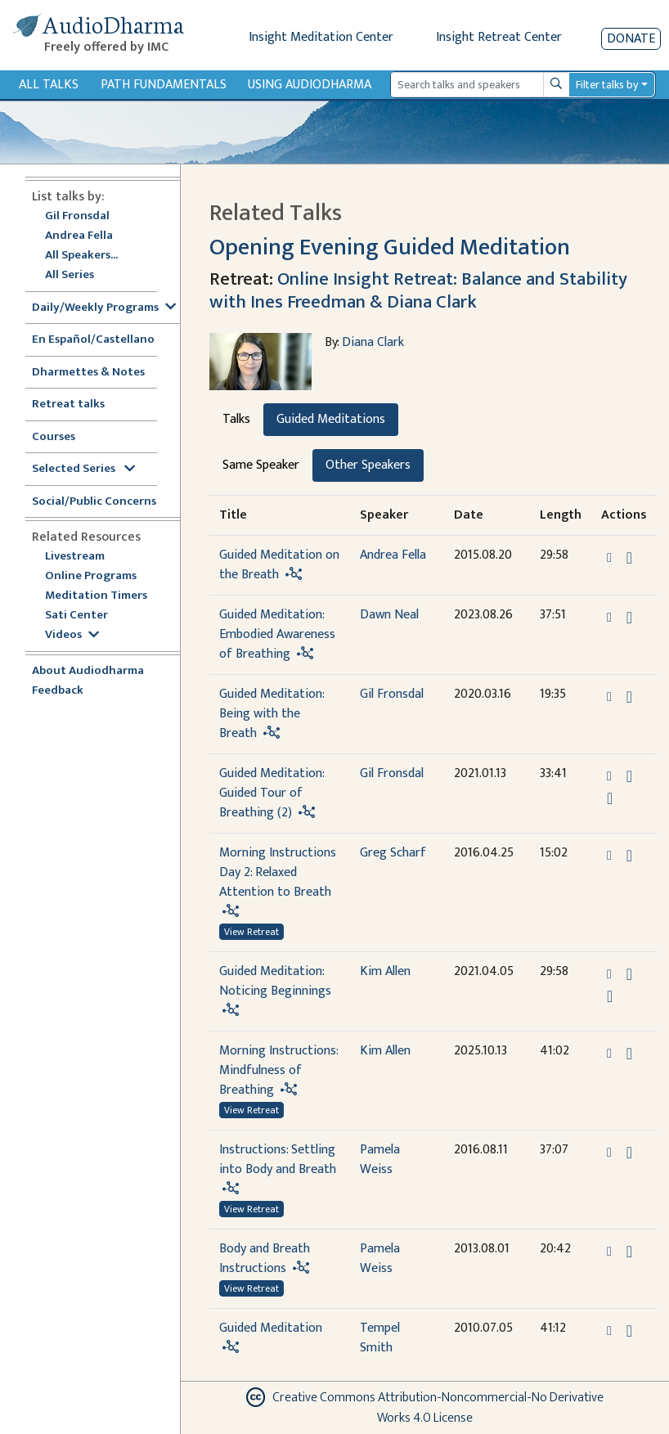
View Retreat (251, 932)
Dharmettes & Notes (88, 372)
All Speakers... (81, 255)
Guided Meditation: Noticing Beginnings (275, 981)
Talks (236, 419)
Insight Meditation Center (321, 37)
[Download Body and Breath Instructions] (629, 1251)
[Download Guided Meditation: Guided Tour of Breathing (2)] (629, 776)
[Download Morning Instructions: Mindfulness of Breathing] (629, 1053)
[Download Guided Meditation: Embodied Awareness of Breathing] (629, 617)
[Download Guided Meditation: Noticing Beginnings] (629, 974)
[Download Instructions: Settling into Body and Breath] (629, 1152)
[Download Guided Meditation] (629, 1331)
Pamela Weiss (380, 1159)
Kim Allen (385, 971)
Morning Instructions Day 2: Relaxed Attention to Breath (277, 872)
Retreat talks (68, 404)
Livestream (75, 556)
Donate (631, 39)
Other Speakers (368, 465)
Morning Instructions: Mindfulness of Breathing (278, 1070)
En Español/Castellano (93, 339)
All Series (69, 275)
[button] (611, 557)
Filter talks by (607, 84)
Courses (53, 437)
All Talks (49, 85)
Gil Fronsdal (77, 216)
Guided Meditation (270, 1328)
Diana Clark (373, 342)
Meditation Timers (96, 596)
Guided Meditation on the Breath (279, 565)
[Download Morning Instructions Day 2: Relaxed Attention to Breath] (629, 855)
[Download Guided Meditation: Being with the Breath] (629, 697)
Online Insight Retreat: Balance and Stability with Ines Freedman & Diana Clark (418, 290)
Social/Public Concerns (94, 501)
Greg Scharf (393, 853)
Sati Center (76, 615)
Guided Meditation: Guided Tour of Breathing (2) (271, 793)
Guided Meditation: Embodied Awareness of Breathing (277, 634)
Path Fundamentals (164, 85)
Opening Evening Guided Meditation (389, 247)
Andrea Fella (79, 236)
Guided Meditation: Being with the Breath (271, 713)
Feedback (57, 690)
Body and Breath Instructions (264, 1258)
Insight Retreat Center (499, 37)
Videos (72, 635)
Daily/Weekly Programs (104, 308)
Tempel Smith (380, 1338)
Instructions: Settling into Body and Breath (277, 1159)
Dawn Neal (389, 615)
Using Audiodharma (309, 85)
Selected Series (83, 469)
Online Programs (91, 576)
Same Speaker (260, 465)
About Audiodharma (88, 671)
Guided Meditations (330, 419)
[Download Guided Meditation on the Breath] (629, 558)
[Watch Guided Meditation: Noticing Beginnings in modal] (609, 996)
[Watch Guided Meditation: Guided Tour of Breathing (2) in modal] (609, 798)
